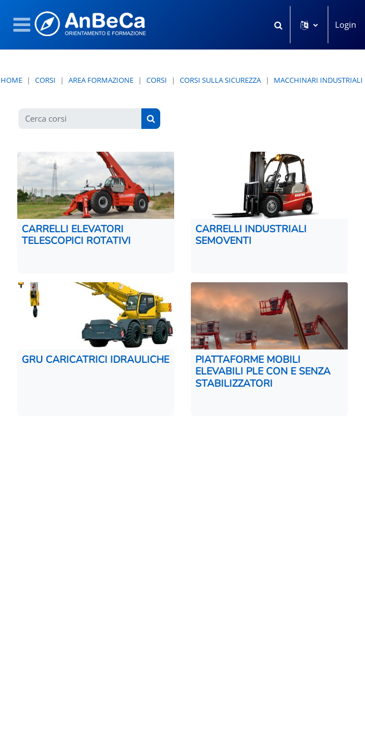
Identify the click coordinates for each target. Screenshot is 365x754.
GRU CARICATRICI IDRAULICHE (95, 359)
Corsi (45, 80)
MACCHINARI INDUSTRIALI (318, 80)
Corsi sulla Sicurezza (220, 80)
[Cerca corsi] (80, 118)
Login (345, 24)
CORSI (156, 80)
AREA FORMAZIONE (101, 80)
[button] (278, 24)
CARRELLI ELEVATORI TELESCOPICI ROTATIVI (76, 234)
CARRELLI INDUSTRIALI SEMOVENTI (251, 234)
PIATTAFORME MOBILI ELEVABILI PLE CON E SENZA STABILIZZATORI (263, 371)
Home (11, 80)
